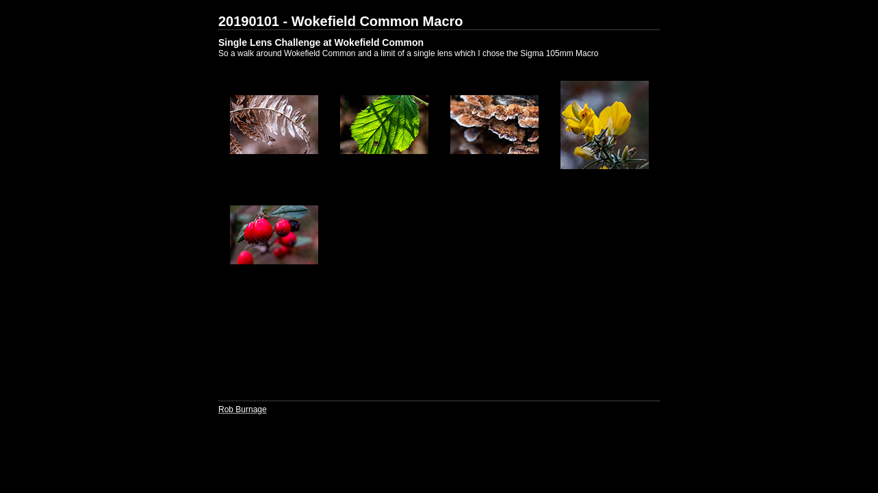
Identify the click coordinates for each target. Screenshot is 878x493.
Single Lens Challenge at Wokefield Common (321, 42)
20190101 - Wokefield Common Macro (340, 21)
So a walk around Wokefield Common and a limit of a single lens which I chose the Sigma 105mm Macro (408, 53)
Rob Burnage (242, 409)
